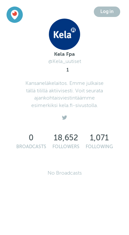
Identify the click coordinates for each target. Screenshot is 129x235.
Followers (65, 146)
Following (99, 146)
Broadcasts (31, 146)
